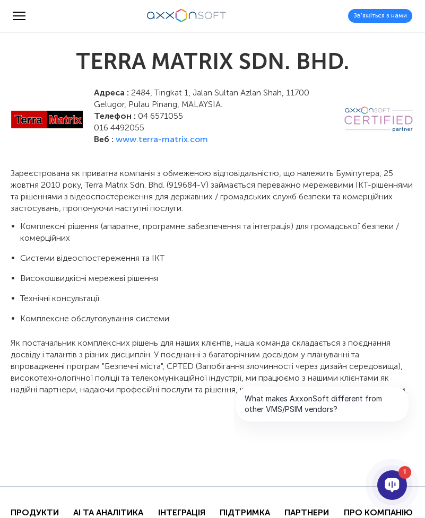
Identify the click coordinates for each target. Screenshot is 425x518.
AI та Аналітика (108, 512)
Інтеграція (181, 512)
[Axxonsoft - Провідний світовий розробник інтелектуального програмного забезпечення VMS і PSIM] (187, 16)
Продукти (35, 512)
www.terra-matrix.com (162, 139)
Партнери (306, 512)
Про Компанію (378, 512)
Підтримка (245, 512)
